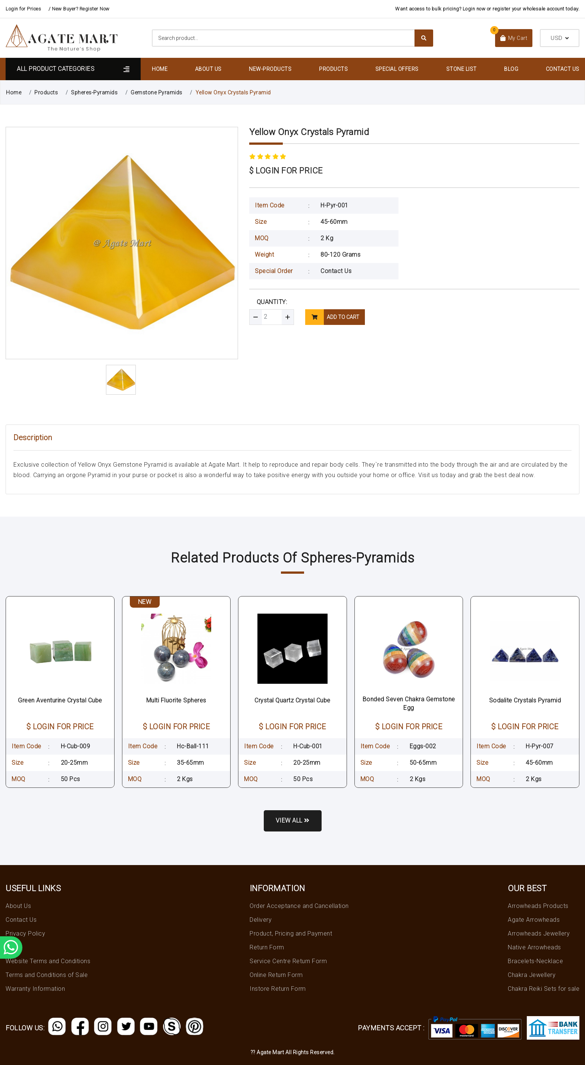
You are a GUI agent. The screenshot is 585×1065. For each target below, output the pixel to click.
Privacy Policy (25, 933)
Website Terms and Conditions (48, 961)
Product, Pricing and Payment (291, 933)
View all (293, 820)
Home (160, 69)
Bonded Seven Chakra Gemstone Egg (409, 703)
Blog (511, 69)
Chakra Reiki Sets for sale (543, 988)
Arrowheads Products (538, 905)
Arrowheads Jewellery (539, 933)
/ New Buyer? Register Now (79, 9)
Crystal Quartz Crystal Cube (292, 700)
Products (333, 69)
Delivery (261, 919)
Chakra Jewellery (532, 974)
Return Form (267, 947)
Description (32, 437)
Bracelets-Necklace (535, 961)
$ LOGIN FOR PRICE (286, 170)
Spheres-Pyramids (94, 92)
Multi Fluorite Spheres (176, 700)
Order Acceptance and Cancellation (299, 905)
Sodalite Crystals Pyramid (525, 700)
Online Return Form (276, 974)
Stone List (461, 69)
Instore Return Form (278, 988)
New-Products (270, 69)
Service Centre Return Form (288, 961)
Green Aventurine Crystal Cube (60, 700)
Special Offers (397, 69)
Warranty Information (35, 988)
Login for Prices (23, 9)
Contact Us (562, 69)
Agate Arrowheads (534, 919)
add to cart (332, 317)
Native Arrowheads (534, 947)
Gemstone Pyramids (156, 92)
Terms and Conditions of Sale (47, 974)
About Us (208, 69)
